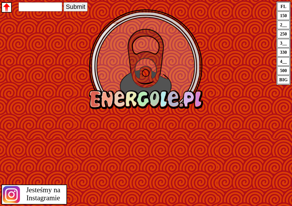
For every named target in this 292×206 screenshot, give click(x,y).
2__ (283, 24)
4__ (283, 61)
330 (283, 52)
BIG (283, 79)
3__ (283, 43)
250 (283, 33)
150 (283, 15)
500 (283, 70)
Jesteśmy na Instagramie (43, 194)
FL (283, 6)
